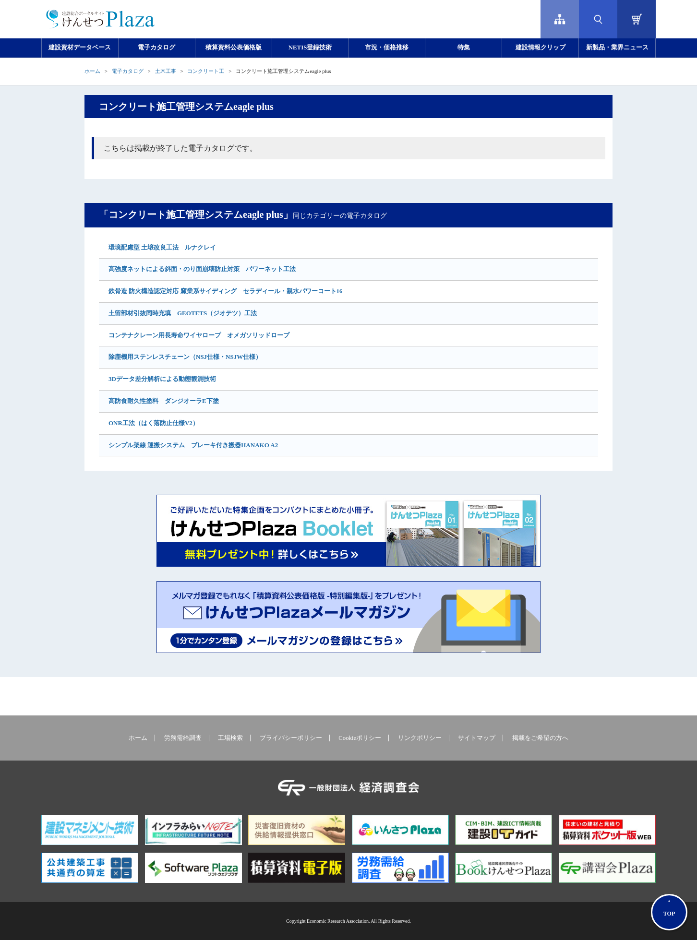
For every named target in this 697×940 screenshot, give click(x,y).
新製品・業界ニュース (617, 47)
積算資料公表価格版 (233, 47)
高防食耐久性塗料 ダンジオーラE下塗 (163, 401)
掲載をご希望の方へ (540, 738)
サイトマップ (476, 738)
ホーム (92, 71)
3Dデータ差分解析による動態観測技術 (162, 378)
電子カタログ (156, 47)
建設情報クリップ (540, 47)
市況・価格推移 (387, 47)
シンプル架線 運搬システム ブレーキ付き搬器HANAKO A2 (193, 445)
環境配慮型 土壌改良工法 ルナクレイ (162, 247)
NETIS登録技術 (310, 47)
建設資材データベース (79, 47)
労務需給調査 (183, 738)
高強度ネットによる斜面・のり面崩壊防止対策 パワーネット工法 (202, 269)
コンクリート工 (205, 71)
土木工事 (165, 71)
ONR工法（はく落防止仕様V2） (153, 423)
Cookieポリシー (359, 738)
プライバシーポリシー (291, 738)
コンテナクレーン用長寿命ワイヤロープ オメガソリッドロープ (198, 335)
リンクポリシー (420, 738)
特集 (463, 47)
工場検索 (230, 738)
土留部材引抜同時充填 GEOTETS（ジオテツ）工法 (182, 313)
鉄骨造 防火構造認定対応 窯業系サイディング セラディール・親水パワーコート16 (225, 291)
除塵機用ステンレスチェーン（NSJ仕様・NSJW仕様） (185, 356)
